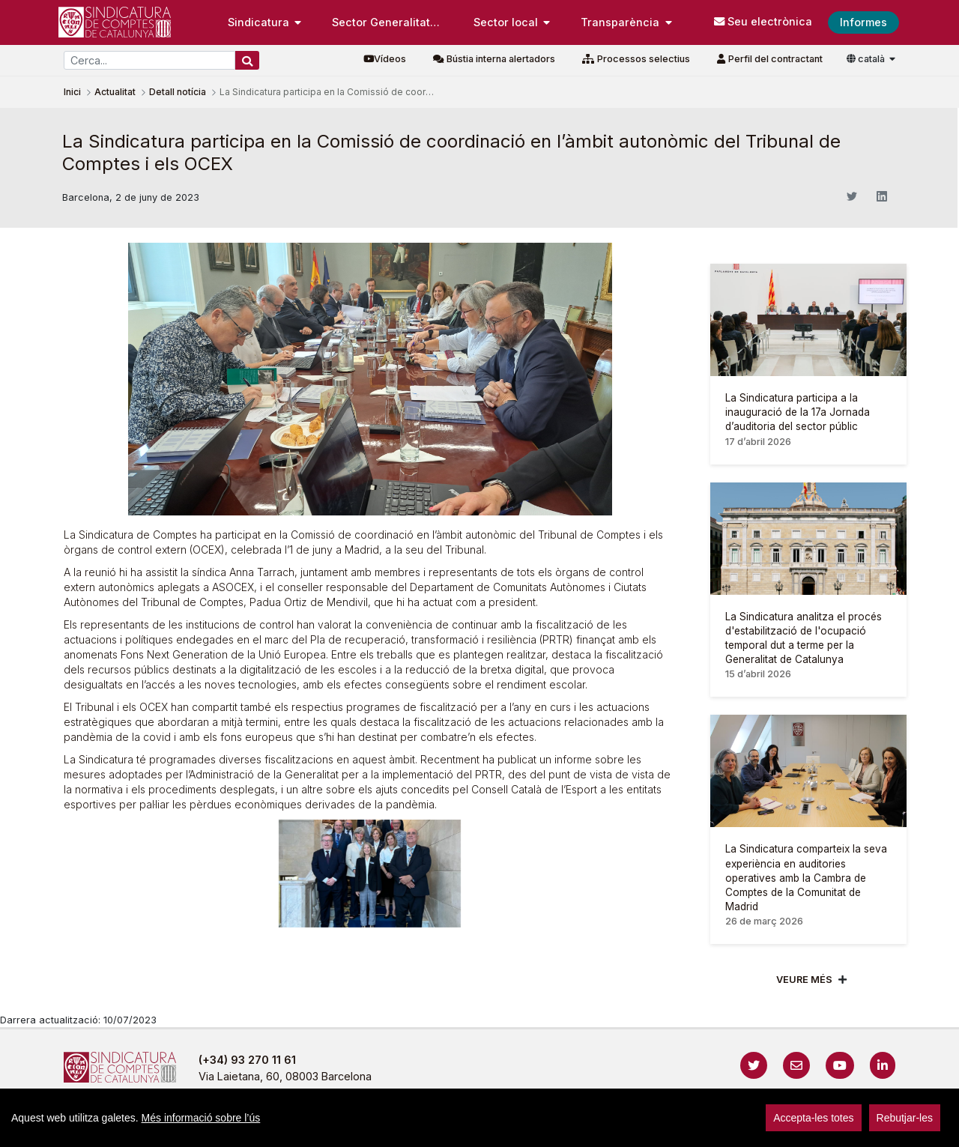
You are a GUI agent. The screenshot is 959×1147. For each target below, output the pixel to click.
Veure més (804, 979)
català (867, 58)
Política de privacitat (420, 1128)
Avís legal (322, 1128)
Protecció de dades (657, 1128)
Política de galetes (539, 1128)
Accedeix (865, 1128)
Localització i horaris (779, 1128)
